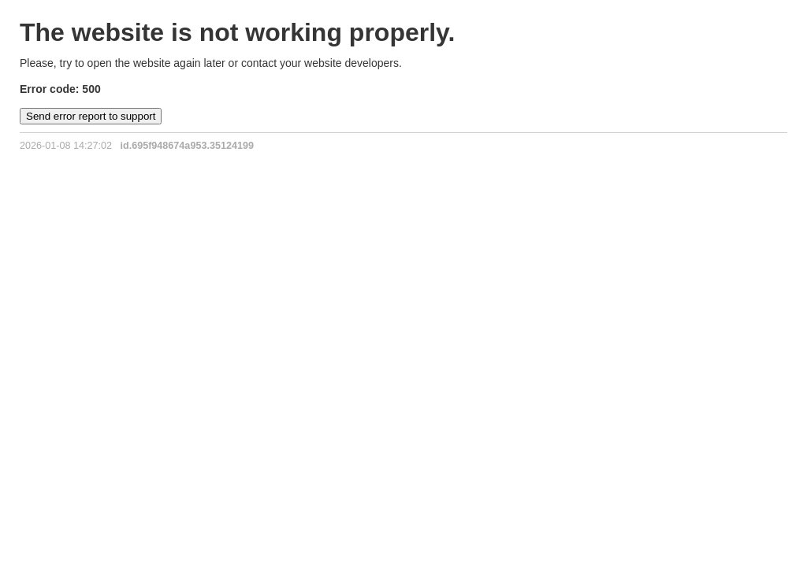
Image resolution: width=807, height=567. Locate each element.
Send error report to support (90, 116)
